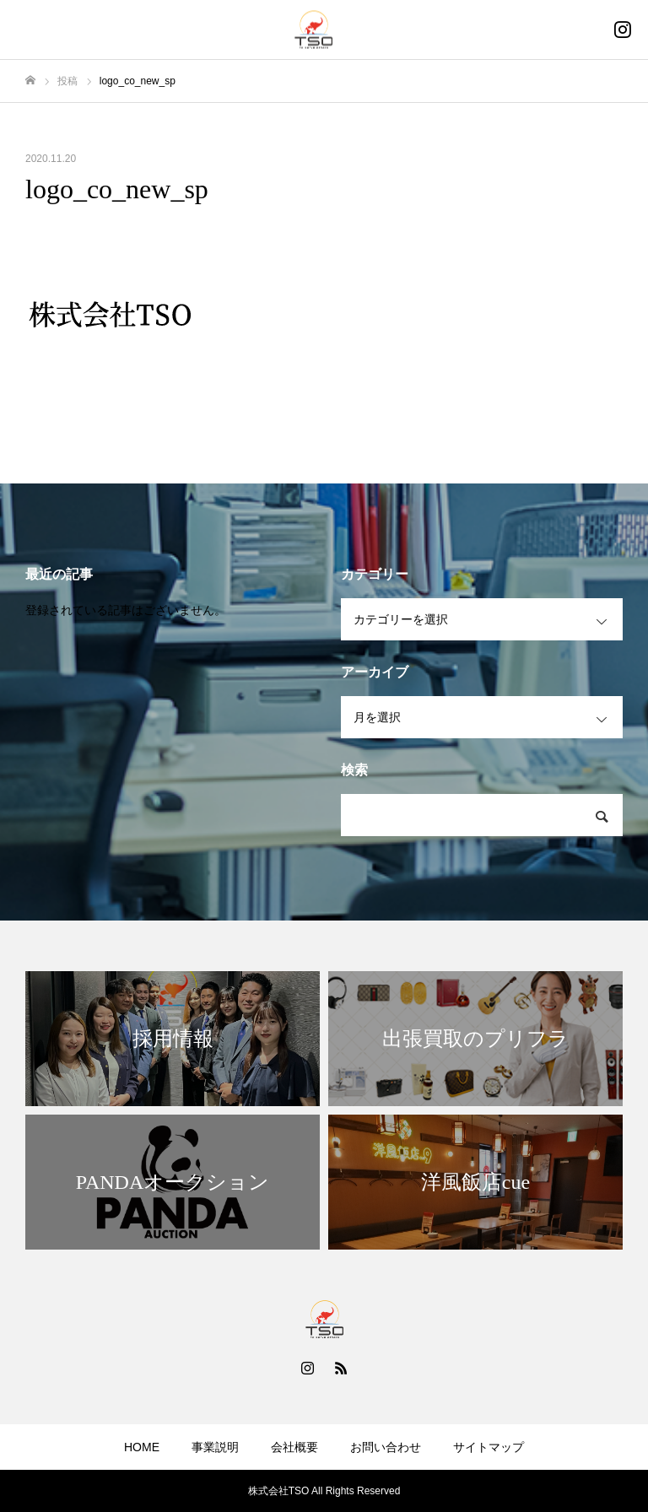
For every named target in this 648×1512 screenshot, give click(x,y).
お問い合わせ (385, 1447)
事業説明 (215, 1447)
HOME (141, 1447)
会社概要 (294, 1447)
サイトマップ (488, 1447)
